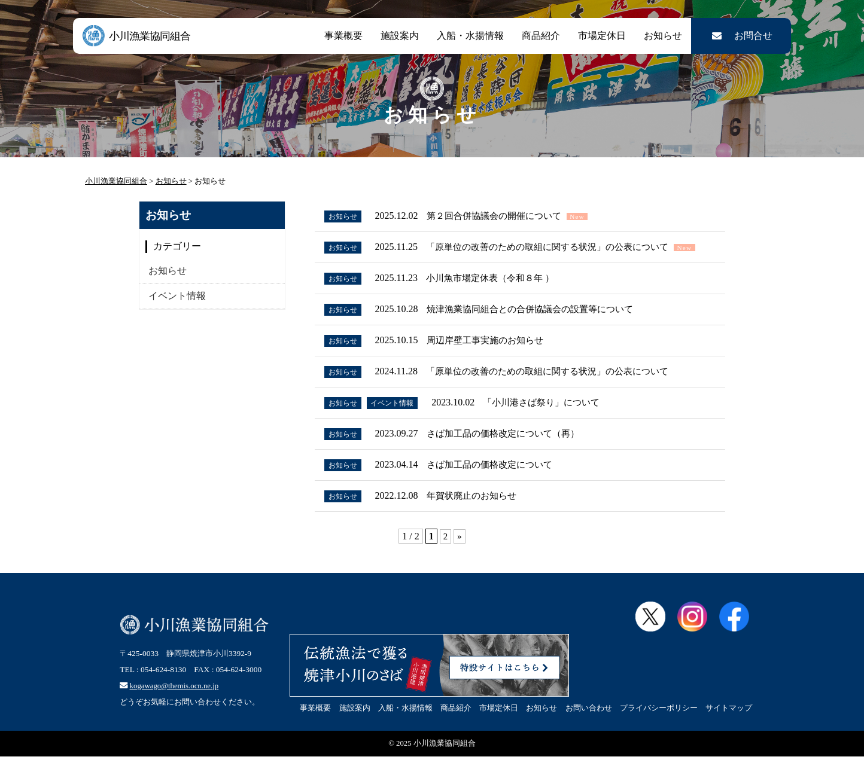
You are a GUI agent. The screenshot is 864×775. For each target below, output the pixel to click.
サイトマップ (728, 730)
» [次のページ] (459, 559)
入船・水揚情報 (470, 35)
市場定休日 (602, 35)
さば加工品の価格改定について (498, 485)
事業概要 (343, 35)
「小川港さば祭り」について (554, 421)
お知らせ (663, 35)
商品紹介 (541, 35)
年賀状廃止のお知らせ (479, 517)
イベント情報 (177, 296)
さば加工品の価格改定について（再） (512, 453)
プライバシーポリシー (659, 730)
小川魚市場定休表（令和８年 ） (498, 291)
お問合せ (740, 35)
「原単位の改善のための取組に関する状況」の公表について (559, 248)
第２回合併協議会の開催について (502, 216)
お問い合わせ (588, 730)
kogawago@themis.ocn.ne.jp (178, 701)
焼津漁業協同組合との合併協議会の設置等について (541, 324)
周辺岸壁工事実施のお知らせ (493, 356)
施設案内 (400, 35)
